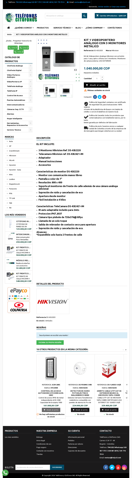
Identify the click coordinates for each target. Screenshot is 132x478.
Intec (11, 174)
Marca (108, 50)
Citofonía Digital (14, 70)
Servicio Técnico (62, 28)
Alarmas (10, 114)
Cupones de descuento (77, 451)
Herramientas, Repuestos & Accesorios (17, 124)
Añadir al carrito (95, 85)
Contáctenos (115, 28)
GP (10, 146)
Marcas (9, 137)
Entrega (39, 437)
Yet (10, 208)
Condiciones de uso (43, 444)
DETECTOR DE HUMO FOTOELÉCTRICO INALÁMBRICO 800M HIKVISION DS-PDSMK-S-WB (80, 394)
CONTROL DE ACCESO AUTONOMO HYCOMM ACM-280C (51, 393)
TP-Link (12, 198)
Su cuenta (74, 431)
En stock (40, 321)
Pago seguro (41, 447)
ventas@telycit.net (82, 2)
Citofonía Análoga (15, 66)
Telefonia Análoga (15, 86)
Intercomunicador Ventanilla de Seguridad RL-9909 (23, 234)
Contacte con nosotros (45, 451)
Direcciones (72, 447)
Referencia (88, 50)
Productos (43, 28)
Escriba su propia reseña (50, 342)
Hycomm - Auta (15, 170)
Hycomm (12, 165)
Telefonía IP (12, 91)
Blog (78, 28)
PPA (10, 193)
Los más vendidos (15, 215)
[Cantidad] (97, 78)
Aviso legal (40, 440)
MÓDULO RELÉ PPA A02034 (23, 260)
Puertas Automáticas (16, 100)
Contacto (106, 431)
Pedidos (71, 440)
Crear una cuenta (118, 7)
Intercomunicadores (15, 105)
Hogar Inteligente (14, 118)
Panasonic (13, 189)
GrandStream (14, 151)
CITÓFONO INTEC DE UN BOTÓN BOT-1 (23, 221)
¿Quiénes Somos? (23, 28)
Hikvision (12, 155)
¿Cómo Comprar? (94, 28)
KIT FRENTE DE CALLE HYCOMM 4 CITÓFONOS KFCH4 (23, 247)
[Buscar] (66, 15)
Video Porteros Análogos (13, 76)
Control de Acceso (15, 95)
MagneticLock (14, 184)
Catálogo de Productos (12, 59)
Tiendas (39, 454)
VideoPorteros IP (14, 82)
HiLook (11, 160)
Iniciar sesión (103, 7)
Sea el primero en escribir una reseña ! (53, 335)
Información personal (76, 437)
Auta (11, 141)
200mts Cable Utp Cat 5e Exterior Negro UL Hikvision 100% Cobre (109, 393)
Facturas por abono (75, 444)
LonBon (12, 179)
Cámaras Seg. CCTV (15, 109)
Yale (10, 203)
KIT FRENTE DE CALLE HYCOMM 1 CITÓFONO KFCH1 (23, 273)
